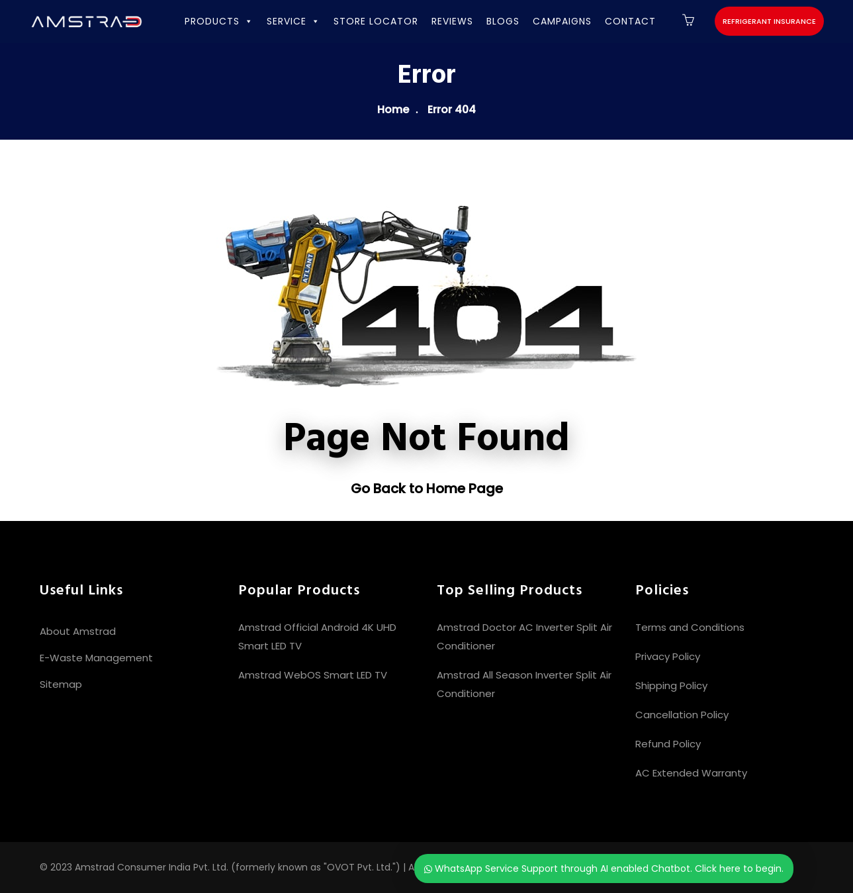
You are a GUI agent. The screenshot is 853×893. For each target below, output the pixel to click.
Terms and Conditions (689, 627)
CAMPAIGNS (562, 21)
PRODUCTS (219, 21)
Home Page (464, 488)
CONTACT (630, 21)
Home (393, 109)
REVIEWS (452, 21)
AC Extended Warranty (691, 773)
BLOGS (502, 21)
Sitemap (61, 684)
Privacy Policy (667, 656)
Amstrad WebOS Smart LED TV (312, 675)
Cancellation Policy (682, 715)
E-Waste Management (96, 658)
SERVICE (293, 21)
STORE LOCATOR (376, 21)
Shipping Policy (671, 685)
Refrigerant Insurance (769, 21)
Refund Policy (668, 744)
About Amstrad (78, 631)
